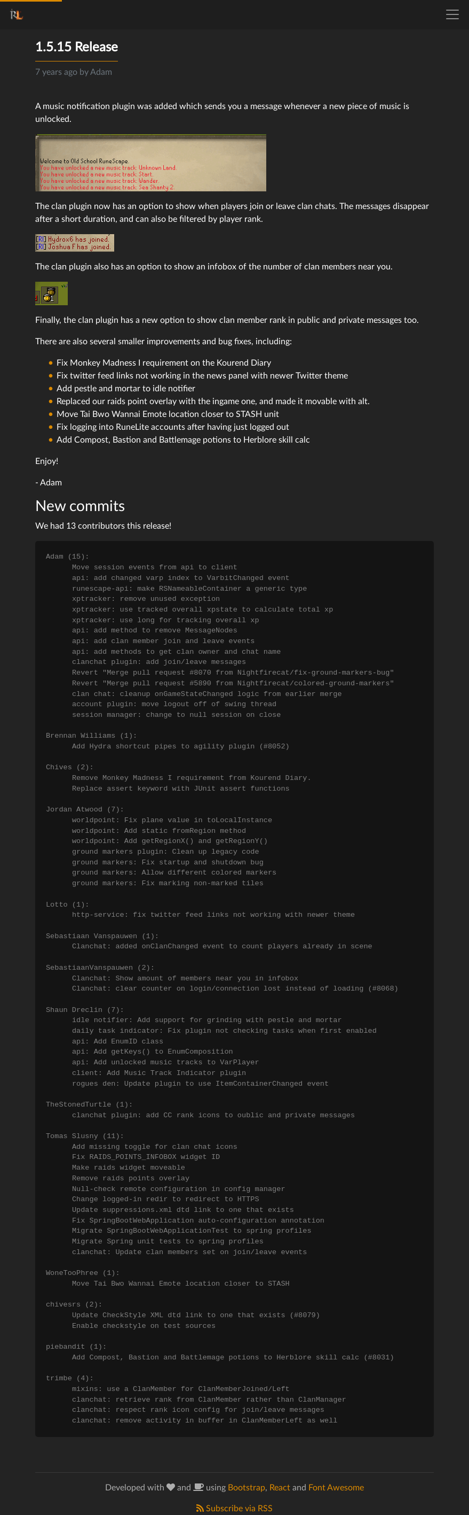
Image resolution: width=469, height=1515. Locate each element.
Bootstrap (246, 1487)
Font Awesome (336, 1487)
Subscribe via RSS (234, 1508)
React (279, 1487)
